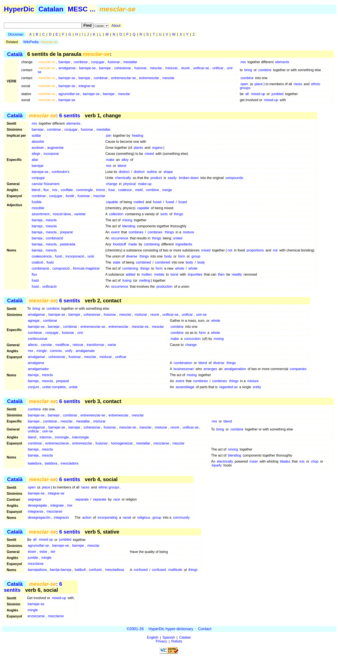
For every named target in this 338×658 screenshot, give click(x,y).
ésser (32, 552)
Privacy (161, 641)
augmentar (55, 147)
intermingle (80, 437)
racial (127, 517)
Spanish (169, 637)
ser (52, 552)
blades (285, 461)
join (108, 135)
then (221, 274)
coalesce (125, 190)
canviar (46, 345)
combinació (54, 238)
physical (129, 184)
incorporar (51, 153)
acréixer (38, 147)
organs (157, 147)
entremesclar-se (123, 78)
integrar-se (86, 86)
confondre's (60, 172)
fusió (58, 256)
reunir (185, 68)
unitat (73, 387)
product (156, 178)
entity (257, 387)
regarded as (228, 387)
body (168, 256)
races (298, 84)
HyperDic (19, 9)
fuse (111, 190)
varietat (79, 214)
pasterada (67, 244)
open (244, 84)
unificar (218, 68)
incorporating (108, 517)
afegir (36, 153)
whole (179, 268)
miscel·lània (62, 214)
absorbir (38, 141)
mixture (188, 232)
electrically (225, 461)
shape (168, 172)
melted (139, 202)
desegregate (37, 505)
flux (46, 190)
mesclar (156, 68)
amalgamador (38, 369)
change (111, 184)
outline (152, 172)
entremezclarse (57, 443)
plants (138, 147)
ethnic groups (109, 487)
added (130, 274)
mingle (41, 351)
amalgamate (85, 351)
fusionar (114, 62)
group (195, 256)
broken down (189, 178)
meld (139, 190)
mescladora (69, 463)
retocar (78, 345)
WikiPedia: (40, 42)
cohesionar (122, 68)
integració (61, 517)
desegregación (39, 517)
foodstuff (119, 244)
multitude (175, 570)
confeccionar (37, 339)
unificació (49, 286)
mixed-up (271, 100)
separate (82, 499)
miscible (38, 208)
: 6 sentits (54, 115)
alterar (33, 345)
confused (141, 570)
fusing (126, 280)
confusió (95, 570)
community (181, 517)
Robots (176, 641)
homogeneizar (122, 443)
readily (237, 274)
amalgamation (235, 369)
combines (136, 232)
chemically (123, 178)
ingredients (183, 244)
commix (56, 351)
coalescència (42, 256)
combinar (81, 62)
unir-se (201, 314)
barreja (37, 220)
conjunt (33, 387)
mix (243, 62)
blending (128, 226)
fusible (37, 202)
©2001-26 (135, 629)
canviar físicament (45, 184)
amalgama (36, 363)
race (116, 499)
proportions (255, 250)
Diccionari (15, 34)
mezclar (99, 196)
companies (298, 369)
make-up (144, 184)
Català (15, 54)
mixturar (171, 68)
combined (143, 262)
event (115, 232)
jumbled (277, 94)
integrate (57, 505)
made (132, 244)
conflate (67, 190)
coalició (37, 262)
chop (315, 461)
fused (157, 202)
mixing (127, 220)
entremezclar (82, 443)
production (164, 286)
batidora (51, 463)
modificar (62, 345)
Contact (204, 629)
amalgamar (67, 68)
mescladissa (114, 570)
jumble (33, 558)
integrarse (35, 511)
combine (264, 70)
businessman (184, 369)
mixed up (258, 94)
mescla (51, 220)
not (230, 250)
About (115, 25)
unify (68, 351)
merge (167, 190)
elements (282, 62)
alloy (125, 160)
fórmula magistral (86, 268)
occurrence (119, 238)
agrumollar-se (69, 94)
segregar (34, 499)
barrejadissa (37, 570)
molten (146, 274)
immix (100, 190)
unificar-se (201, 68)
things (178, 214)
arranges (210, 369)
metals (159, 274)
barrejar (64, 62)
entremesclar (149, 78)
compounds (234, 178)
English (152, 637)
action (86, 517)
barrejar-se (87, 68)
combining (152, 244)
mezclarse (161, 443)
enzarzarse (36, 616)
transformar (95, 345)
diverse (131, 256)
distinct (124, 172)
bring (248, 70)
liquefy (217, 465)
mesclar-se (140, 326)
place (259, 84)
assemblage (185, 387)
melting (144, 280)
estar (43, 552)
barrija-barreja (61, 570)
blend (122, 166)
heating (137, 135)
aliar (35, 160)
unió (91, 256)
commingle (84, 190)
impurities (195, 274)
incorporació (75, 256)
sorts (164, 214)
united (177, 238)
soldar (36, 135)
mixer (254, 461)
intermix (46, 437)
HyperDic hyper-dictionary (171, 629)
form (181, 256)
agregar (34, 320)
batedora (34, 463)
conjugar (97, 62)
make (110, 160)
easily (172, 178)
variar (112, 345)
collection (116, 214)
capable (112, 202)
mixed (149, 153)
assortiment (41, 214)
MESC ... (81, 9)
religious (143, 517)
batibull (80, 570)
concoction (192, 339)
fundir (70, 196)
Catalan (51, 9)
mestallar (130, 62)
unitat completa (54, 387)
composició (61, 268)
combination (183, 363)
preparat (66, 232)
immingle (62, 437)
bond (174, 274)
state (116, 262)
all (247, 94)
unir (80, 332)
